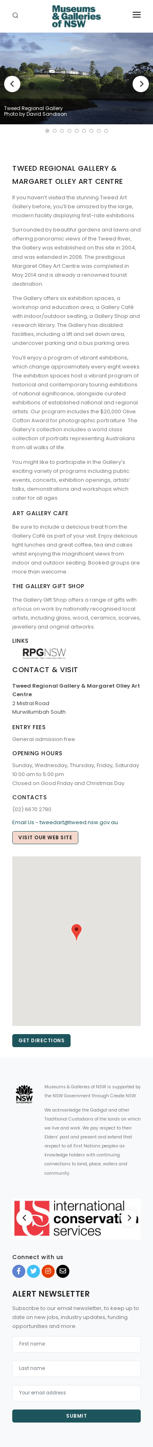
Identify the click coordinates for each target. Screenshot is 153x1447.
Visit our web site (45, 837)
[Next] (141, 84)
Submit (76, 1415)
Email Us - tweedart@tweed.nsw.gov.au (65, 822)
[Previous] (12, 84)
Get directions (41, 1040)
